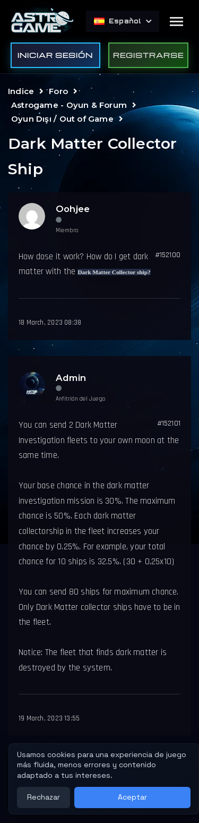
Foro (58, 91)
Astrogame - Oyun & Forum (69, 105)
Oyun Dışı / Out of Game (62, 119)
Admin (71, 377)
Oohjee (73, 208)
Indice (21, 91)
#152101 (168, 423)
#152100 (167, 255)
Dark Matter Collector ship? (113, 272)
